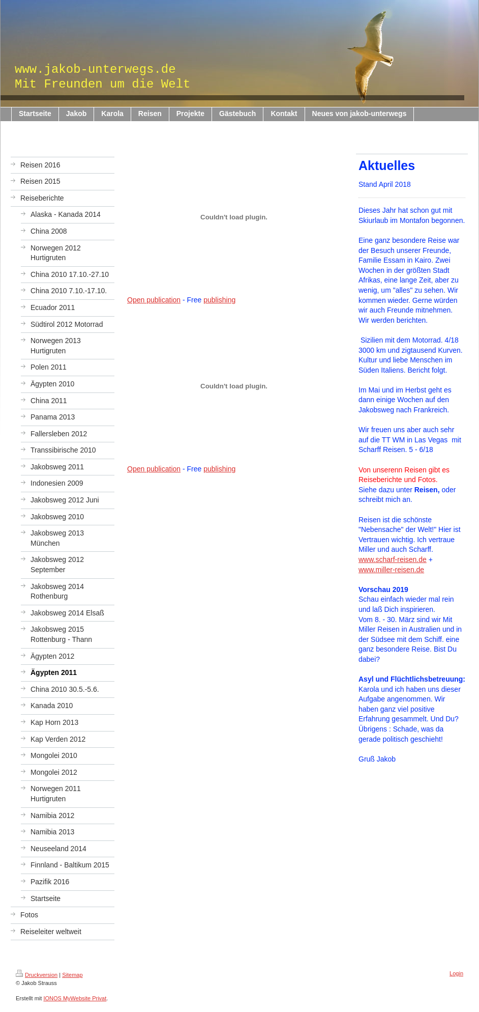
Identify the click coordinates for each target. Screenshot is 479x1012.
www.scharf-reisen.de (392, 559)
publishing (219, 300)
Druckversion (36, 975)
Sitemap (72, 975)
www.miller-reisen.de (391, 570)
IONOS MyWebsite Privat (74, 998)
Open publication (154, 300)
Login (456, 973)
